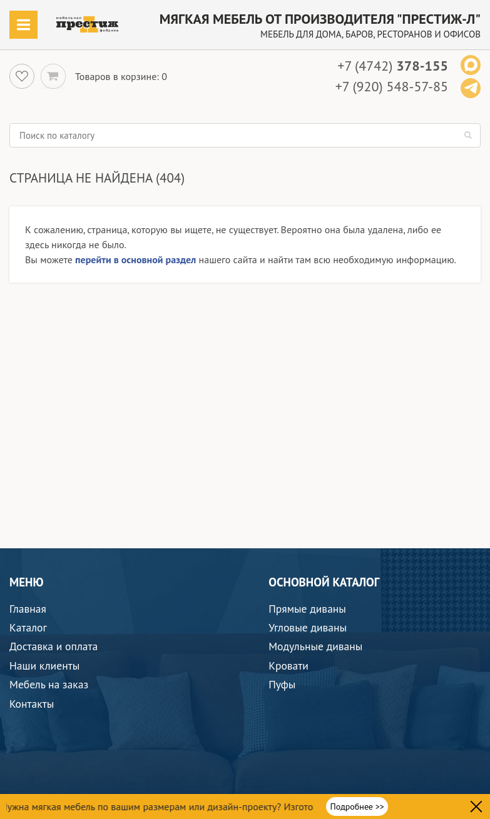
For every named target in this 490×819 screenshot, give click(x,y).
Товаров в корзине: (117, 76)
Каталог (28, 627)
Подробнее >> (357, 806)
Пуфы (281, 684)
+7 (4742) (392, 65)
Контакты (31, 703)
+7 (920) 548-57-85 (391, 86)
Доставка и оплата (53, 646)
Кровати (288, 665)
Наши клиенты (44, 665)
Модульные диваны (315, 646)
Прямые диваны (307, 608)
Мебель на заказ (48, 684)
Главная (27, 608)
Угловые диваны (307, 627)
